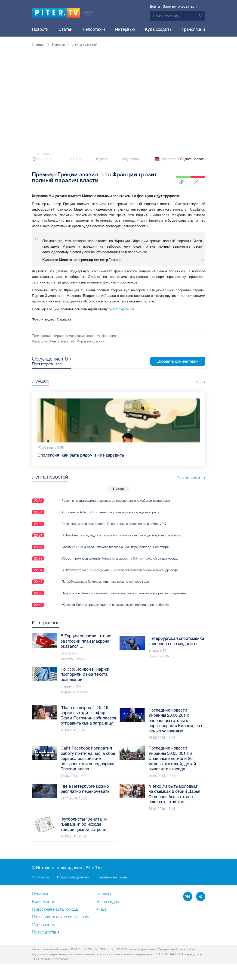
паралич (93, 336)
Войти (155, 6)
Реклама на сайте (112, 877)
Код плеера (131, 159)
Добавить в (179, 159)
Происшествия (45, 932)
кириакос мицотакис (69, 336)
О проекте (40, 877)
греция (46, 336)
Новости (40, 29)
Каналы (104, 894)
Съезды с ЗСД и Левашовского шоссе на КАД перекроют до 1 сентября (115, 547)
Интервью (125, 29)
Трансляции (193, 29)
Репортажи (94, 29)
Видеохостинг (45, 901)
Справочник (43, 924)
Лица (101, 909)
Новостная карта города (55, 909)
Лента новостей (62, 341)
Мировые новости (90, 341)
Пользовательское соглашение (61, 917)
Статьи (65, 29)
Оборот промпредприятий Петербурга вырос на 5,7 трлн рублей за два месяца (120, 558)
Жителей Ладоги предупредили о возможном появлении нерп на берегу (115, 605)
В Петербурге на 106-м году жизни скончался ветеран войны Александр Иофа (120, 570)
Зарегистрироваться (180, 6)
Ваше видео (108, 901)
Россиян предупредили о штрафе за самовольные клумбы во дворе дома (116, 500)
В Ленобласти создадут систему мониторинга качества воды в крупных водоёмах (122, 535)
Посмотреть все (47, 364)
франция (109, 336)
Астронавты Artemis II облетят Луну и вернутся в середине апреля (110, 512)
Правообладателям (73, 877)
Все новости (191, 477)
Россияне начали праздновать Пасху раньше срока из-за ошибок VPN (114, 524)
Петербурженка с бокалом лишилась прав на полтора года (105, 581)
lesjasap (102, 159)
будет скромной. (122, 309)
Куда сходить (158, 29)
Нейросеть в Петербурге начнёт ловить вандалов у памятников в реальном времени (124, 593)
